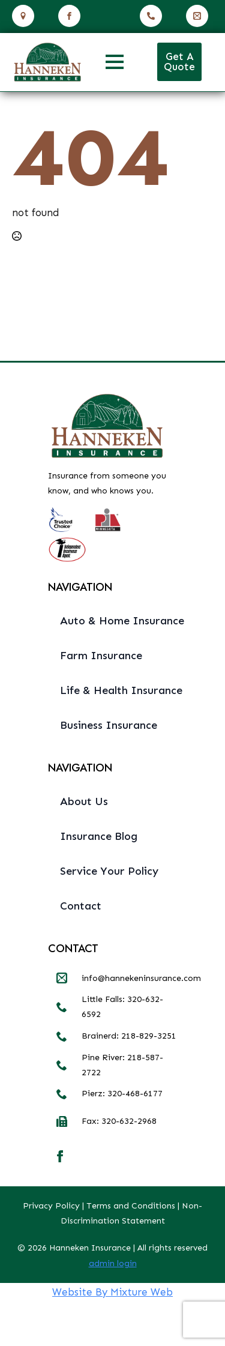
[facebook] (60, 1156)
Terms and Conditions (130, 1206)
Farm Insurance (101, 655)
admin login (113, 1263)
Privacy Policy (51, 1206)
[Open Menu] (115, 62)
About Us (84, 801)
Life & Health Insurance (118, 690)
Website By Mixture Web (112, 1292)
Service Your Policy (109, 871)
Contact (80, 906)
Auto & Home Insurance (118, 620)
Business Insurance (108, 725)
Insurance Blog (98, 836)
